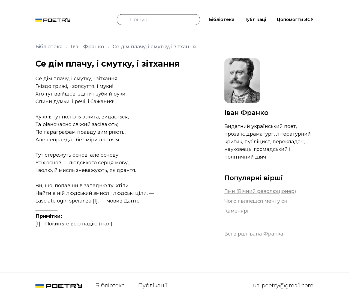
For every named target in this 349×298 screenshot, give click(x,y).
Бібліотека (221, 19)
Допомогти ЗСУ (295, 19)
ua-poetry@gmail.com (283, 285)
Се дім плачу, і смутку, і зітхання (154, 47)
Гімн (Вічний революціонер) (260, 191)
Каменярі (236, 211)
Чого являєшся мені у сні (256, 201)
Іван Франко (88, 47)
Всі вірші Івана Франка (253, 234)
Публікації (255, 19)
